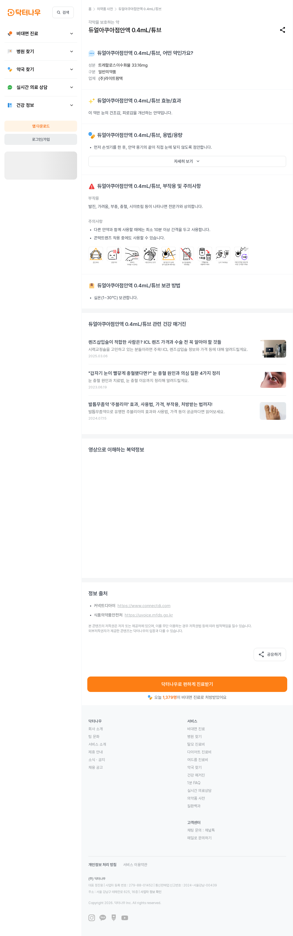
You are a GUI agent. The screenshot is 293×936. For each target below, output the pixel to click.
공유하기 (269, 654)
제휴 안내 (95, 752)
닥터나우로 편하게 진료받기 (187, 684)
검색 (63, 12)
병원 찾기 (194, 736)
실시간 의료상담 (199, 790)
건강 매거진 (196, 775)
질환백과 (193, 806)
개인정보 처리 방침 (102, 864)
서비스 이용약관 (135, 864)
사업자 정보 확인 (150, 892)
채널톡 (210, 830)
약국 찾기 (194, 767)
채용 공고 (95, 767)
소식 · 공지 (96, 760)
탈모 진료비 (196, 744)
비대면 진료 (196, 729)
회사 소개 (95, 729)
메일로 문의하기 (199, 838)
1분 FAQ (193, 783)
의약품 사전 (196, 798)
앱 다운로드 (41, 126)
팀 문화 (93, 736)
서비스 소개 (97, 744)
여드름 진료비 (197, 760)
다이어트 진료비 (199, 752)
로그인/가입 (41, 139)
